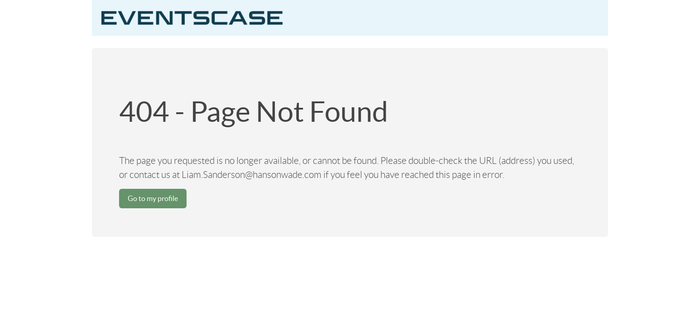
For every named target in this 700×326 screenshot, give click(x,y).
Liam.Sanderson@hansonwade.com (251, 174)
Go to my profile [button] (153, 198)
